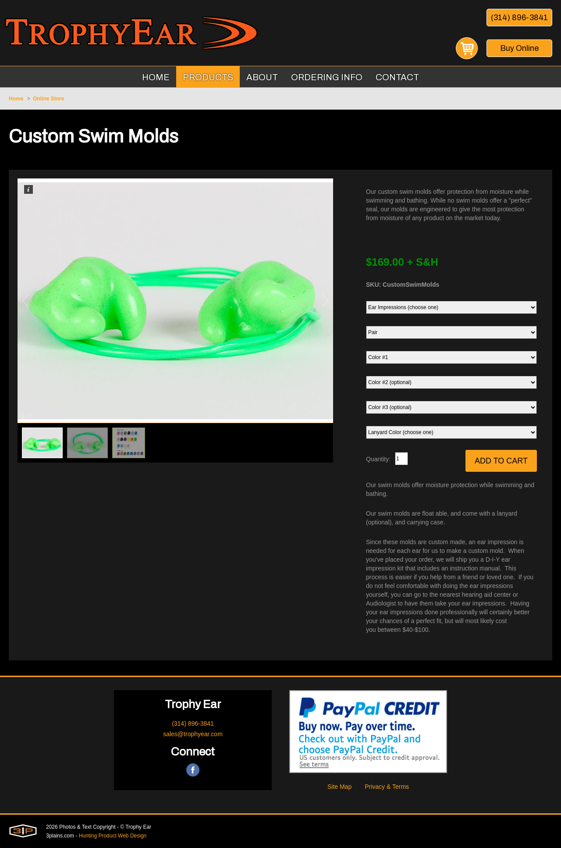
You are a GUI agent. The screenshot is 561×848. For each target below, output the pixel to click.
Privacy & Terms (387, 786)
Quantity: (378, 459)
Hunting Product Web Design (113, 836)
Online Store (48, 99)
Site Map (339, 786)
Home (16, 99)
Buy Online (519, 48)
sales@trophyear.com (193, 734)
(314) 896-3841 (519, 17)
